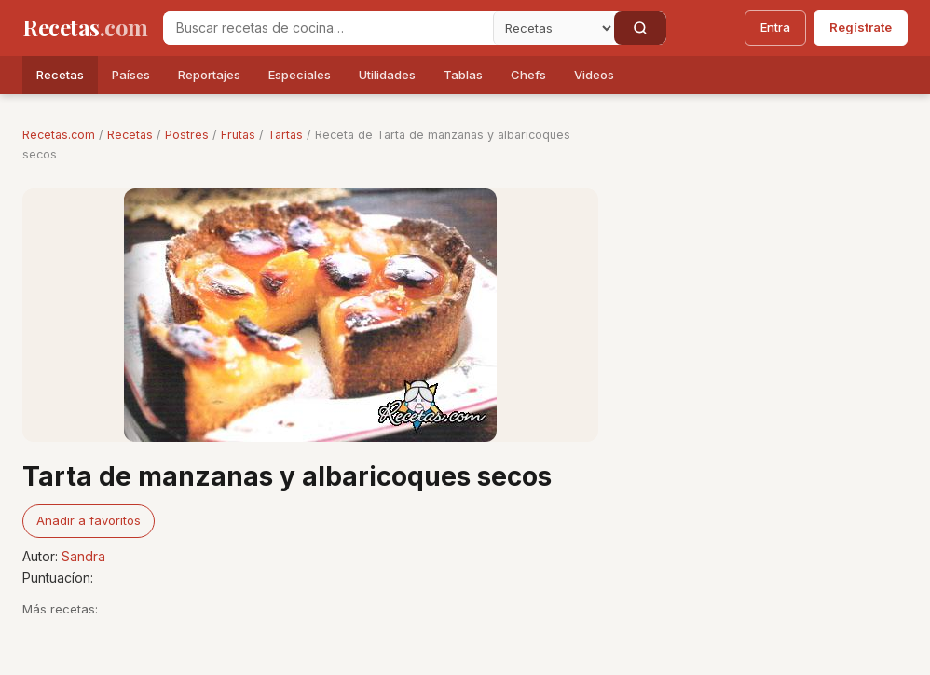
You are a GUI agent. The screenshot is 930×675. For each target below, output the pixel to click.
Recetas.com (58, 135)
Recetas (60, 74)
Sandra (83, 556)
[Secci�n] (553, 28)
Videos (594, 74)
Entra (775, 27)
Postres (187, 135)
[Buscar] (640, 28)
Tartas (285, 135)
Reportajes (209, 74)
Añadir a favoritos (88, 520)
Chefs (528, 74)
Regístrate (860, 27)
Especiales (299, 74)
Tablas (463, 74)
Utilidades (387, 74)
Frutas (238, 135)
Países (131, 74)
